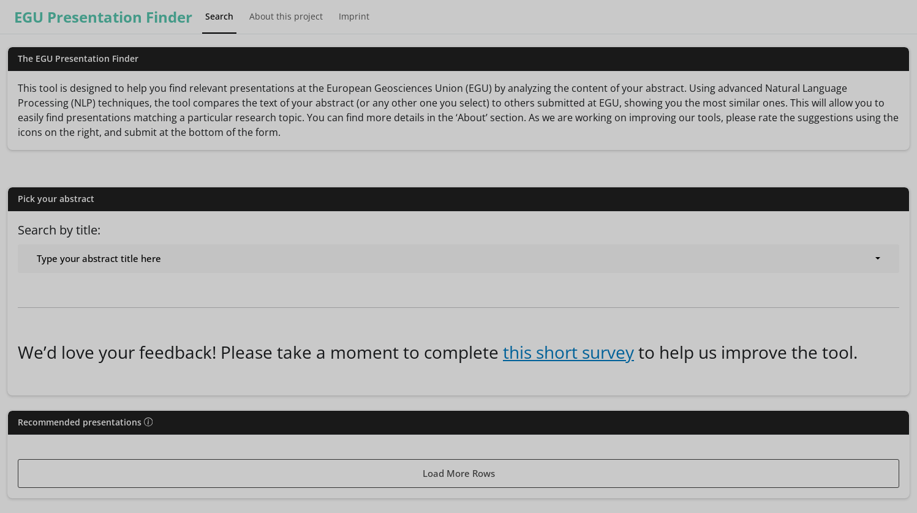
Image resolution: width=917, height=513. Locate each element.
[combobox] (458, 258)
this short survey (568, 352)
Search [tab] (219, 16)
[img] (148, 422)
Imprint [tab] (354, 16)
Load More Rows (459, 473)
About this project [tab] (286, 16)
